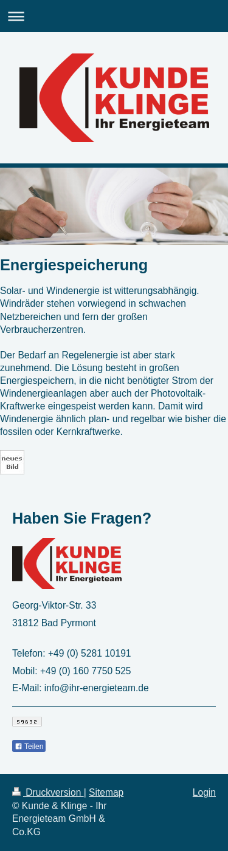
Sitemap (106, 792)
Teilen (29, 746)
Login (204, 792)
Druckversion (48, 792)
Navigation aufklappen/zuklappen (114, 16)
